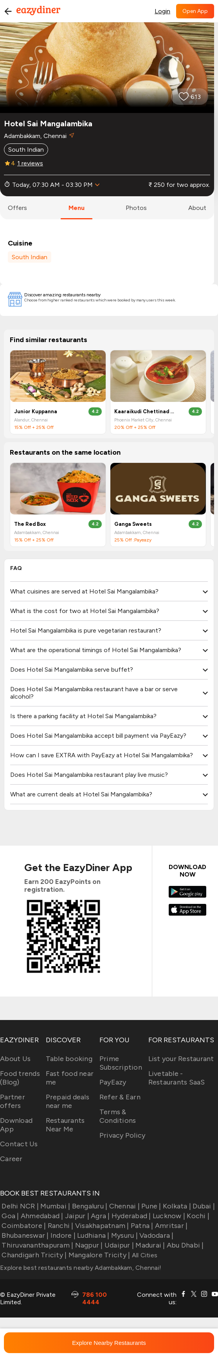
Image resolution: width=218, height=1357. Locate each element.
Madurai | (149, 1245)
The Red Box (30, 524)
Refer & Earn (120, 1097)
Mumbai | (54, 1206)
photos (136, 208)
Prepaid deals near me (67, 1101)
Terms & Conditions (117, 1116)
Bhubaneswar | (24, 1235)
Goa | (9, 1216)
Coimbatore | (23, 1225)
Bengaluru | (88, 1206)
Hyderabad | (130, 1216)
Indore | (62, 1235)
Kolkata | (176, 1206)
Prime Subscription (120, 1063)
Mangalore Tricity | (98, 1255)
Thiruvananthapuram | (36, 1245)
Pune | (150, 1206)
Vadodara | (156, 1235)
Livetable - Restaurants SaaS (176, 1077)
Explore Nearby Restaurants (109, 1342)
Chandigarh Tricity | (33, 1255)
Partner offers (12, 1101)
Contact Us (19, 1144)
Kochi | (197, 1216)
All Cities (143, 1255)
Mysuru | (124, 1235)
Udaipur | (118, 1245)
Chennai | (123, 1206)
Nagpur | (88, 1245)
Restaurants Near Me (65, 1124)
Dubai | (203, 1206)
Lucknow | (168, 1216)
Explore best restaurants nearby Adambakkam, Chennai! (80, 1267)
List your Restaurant (181, 1058)
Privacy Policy (122, 1135)
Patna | (141, 1225)
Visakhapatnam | (101, 1225)
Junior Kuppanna (35, 411)
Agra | (99, 1216)
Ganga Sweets (133, 524)
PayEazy (112, 1082)
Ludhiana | (93, 1235)
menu (76, 208)
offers (17, 208)
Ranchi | (59, 1225)
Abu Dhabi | (184, 1245)
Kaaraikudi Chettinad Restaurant (145, 411)
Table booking (69, 1058)
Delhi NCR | (19, 1206)
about (197, 208)
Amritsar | (170, 1225)
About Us (15, 1058)
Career (11, 1158)
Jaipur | (76, 1216)
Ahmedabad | (41, 1216)
